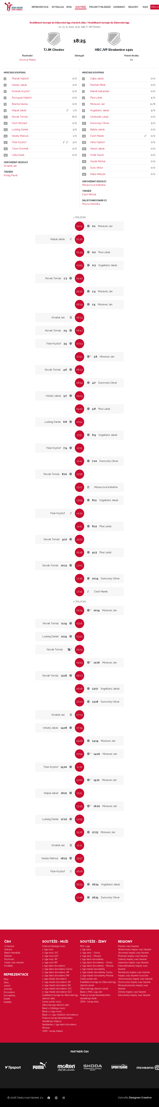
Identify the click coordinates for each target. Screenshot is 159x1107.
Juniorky (8, 989)
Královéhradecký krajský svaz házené (133, 967)
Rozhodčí (9, 959)
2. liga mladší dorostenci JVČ (57, 988)
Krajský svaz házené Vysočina (133, 975)
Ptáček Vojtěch (20, 78)
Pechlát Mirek (98, 84)
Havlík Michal (97, 161)
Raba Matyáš (97, 174)
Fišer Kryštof (19, 142)
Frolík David (97, 155)
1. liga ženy (85, 949)
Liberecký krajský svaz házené (133, 962)
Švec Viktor (96, 167)
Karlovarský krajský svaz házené (134, 995)
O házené (9, 946)
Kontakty (8, 966)
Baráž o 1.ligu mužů (52, 1011)
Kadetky (8, 1002)
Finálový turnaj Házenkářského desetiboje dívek (95, 997)
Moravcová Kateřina (93, 184)
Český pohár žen (88, 979)
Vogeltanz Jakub (99, 110)
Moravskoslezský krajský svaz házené (133, 987)
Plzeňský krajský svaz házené (133, 956)
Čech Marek (97, 135)
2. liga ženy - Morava (90, 956)
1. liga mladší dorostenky (92, 969)
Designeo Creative (140, 1097)
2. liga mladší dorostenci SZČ (57, 992)
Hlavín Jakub (97, 148)
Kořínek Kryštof (21, 91)
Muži (6, 979)
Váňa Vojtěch (97, 142)
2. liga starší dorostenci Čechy (57, 969)
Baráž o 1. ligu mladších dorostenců (60, 1014)
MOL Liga (85, 946)
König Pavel (10, 175)
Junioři (7, 985)
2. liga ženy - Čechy (90, 952)
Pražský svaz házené (128, 946)
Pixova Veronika (91, 203)
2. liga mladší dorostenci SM (56, 985)
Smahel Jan (10, 165)
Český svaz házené (14, 962)
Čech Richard (19, 123)
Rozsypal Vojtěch (22, 97)
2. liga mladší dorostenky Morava (96, 975)
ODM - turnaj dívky (89, 1001)
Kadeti (7, 998)
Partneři (8, 956)
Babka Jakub (97, 129)
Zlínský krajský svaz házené (132, 992)
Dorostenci (9, 992)
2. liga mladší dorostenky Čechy (96, 972)
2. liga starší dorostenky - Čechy (96, 962)
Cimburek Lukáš (99, 116)
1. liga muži (47, 949)
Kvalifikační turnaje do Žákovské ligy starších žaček (98, 984)
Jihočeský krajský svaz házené (133, 952)
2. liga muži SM (49, 962)
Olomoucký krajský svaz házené (134, 982)
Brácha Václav (20, 104)
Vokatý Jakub (19, 84)
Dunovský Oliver (99, 123)
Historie (8, 949)
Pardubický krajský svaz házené (134, 972)
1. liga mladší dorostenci (54, 979)
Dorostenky (9, 995)
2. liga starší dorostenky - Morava (96, 966)
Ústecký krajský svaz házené (132, 959)
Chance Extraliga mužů (53, 946)
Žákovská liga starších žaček (94, 988)
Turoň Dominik (20, 148)
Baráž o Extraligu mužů (53, 1008)
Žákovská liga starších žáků (55, 1005)
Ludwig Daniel (20, 129)
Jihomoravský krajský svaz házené (135, 979)
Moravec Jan (97, 104)
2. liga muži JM (49, 959)
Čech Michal (89, 194)
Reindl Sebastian (99, 91)
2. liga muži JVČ (50, 952)
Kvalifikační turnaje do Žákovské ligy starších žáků (60, 997)
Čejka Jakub (97, 78)
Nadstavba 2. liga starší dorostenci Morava (59, 1026)
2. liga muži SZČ (50, 956)
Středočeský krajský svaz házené (134, 949)
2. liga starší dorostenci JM (55, 972)
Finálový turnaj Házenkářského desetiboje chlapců (57, 1019)
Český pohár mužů (51, 1001)
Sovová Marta (27, 59)
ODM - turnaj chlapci (52, 1031)
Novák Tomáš (20, 116)
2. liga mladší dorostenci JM (56, 982)
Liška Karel (18, 155)
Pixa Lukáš (96, 97)
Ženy (6, 982)
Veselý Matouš (20, 135)
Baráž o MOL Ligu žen (91, 992)
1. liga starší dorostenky (92, 959)
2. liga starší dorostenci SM (55, 975)
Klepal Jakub (19, 110)
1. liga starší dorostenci (53, 966)
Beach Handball (12, 952)
